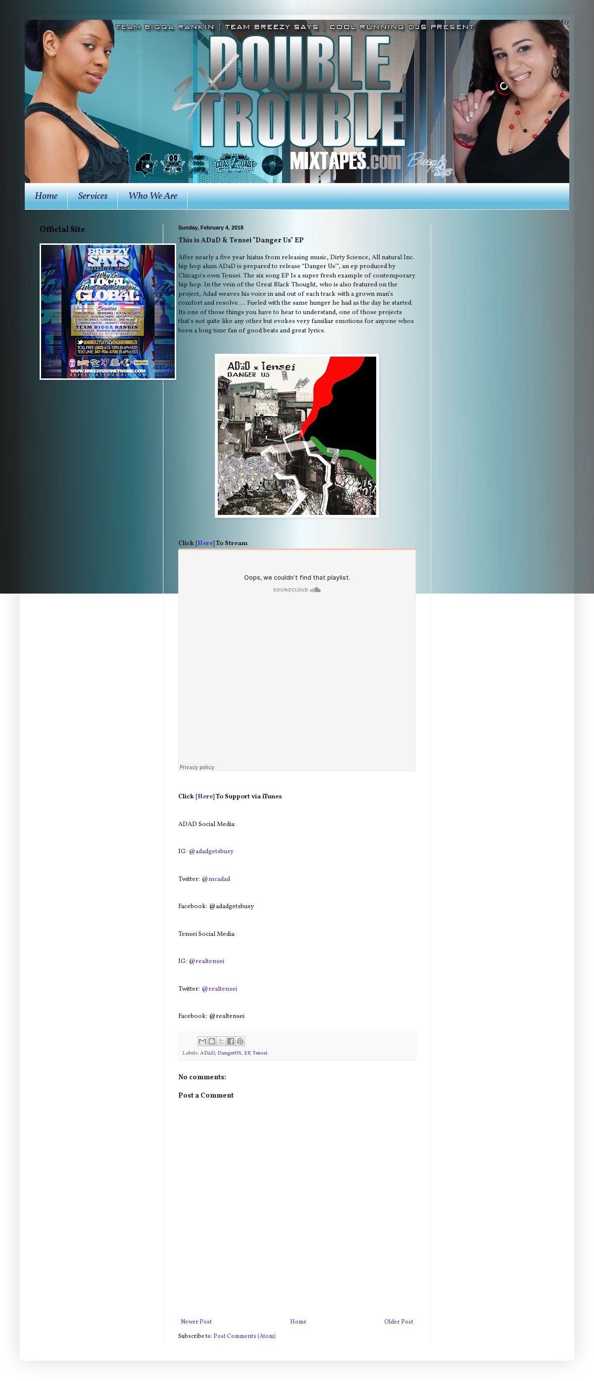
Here (205, 543)
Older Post (398, 1322)
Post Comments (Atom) (244, 1336)
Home (46, 196)
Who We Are (152, 196)
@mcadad (215, 879)
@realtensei (206, 961)
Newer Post (196, 1322)
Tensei (259, 1053)
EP (247, 1053)
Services (92, 196)
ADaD (207, 1053)
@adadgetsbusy (211, 851)
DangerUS (229, 1053)
